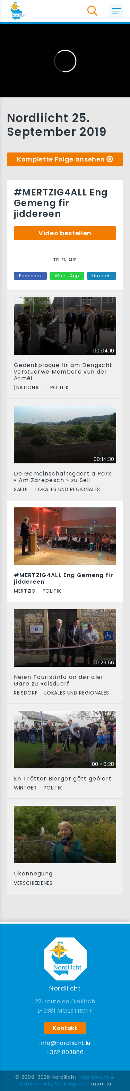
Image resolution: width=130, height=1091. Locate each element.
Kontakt (65, 1028)
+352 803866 (65, 1052)
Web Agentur (72, 1083)
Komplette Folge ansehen (61, 159)
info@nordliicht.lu (65, 1043)
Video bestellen (65, 233)
